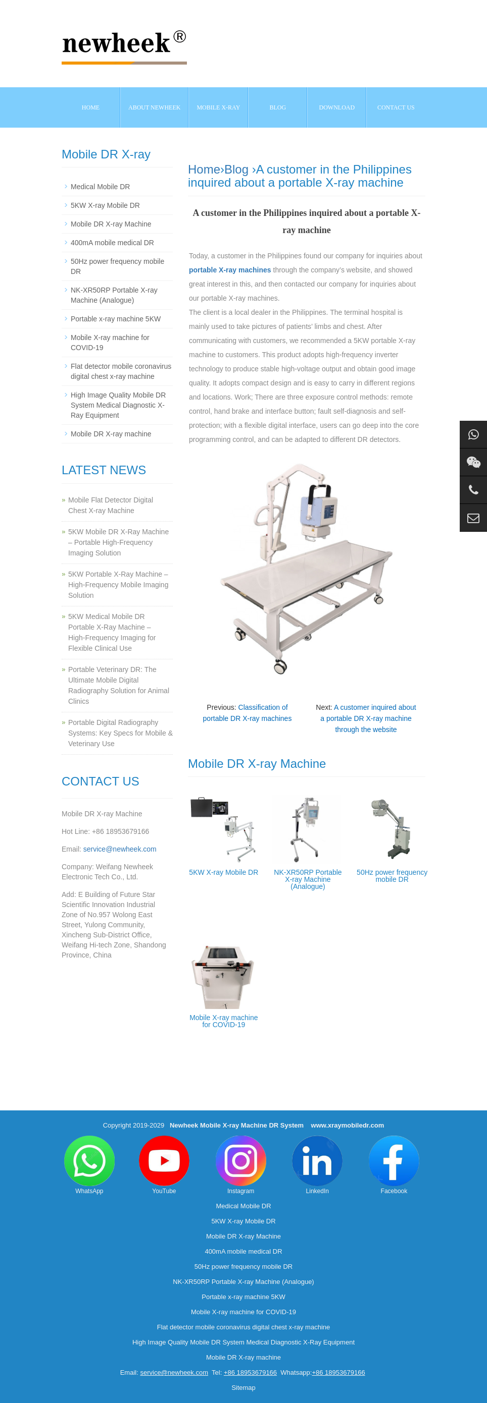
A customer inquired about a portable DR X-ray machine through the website (368, 718)
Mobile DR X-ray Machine (111, 224)
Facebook (394, 1165)
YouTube (164, 1165)
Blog (236, 169)
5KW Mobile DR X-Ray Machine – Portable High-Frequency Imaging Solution (118, 542)
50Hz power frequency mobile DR (392, 875)
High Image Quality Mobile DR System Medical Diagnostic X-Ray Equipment (118, 405)
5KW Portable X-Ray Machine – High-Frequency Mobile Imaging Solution (118, 584)
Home (91, 107)
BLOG (278, 107)
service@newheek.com (120, 849)
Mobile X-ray (218, 107)
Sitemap (243, 1387)
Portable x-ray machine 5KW (116, 319)
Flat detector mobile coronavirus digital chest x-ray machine (243, 1327)
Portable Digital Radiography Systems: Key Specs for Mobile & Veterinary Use (120, 733)
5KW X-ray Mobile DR (223, 872)
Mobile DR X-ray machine (111, 434)
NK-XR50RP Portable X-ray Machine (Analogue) (308, 879)
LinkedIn (317, 1165)
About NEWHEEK (154, 107)
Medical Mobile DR (100, 187)
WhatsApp (89, 1165)
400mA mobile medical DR (112, 243)
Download (337, 107)
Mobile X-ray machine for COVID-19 (223, 1021)
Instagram (241, 1165)
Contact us (396, 107)
